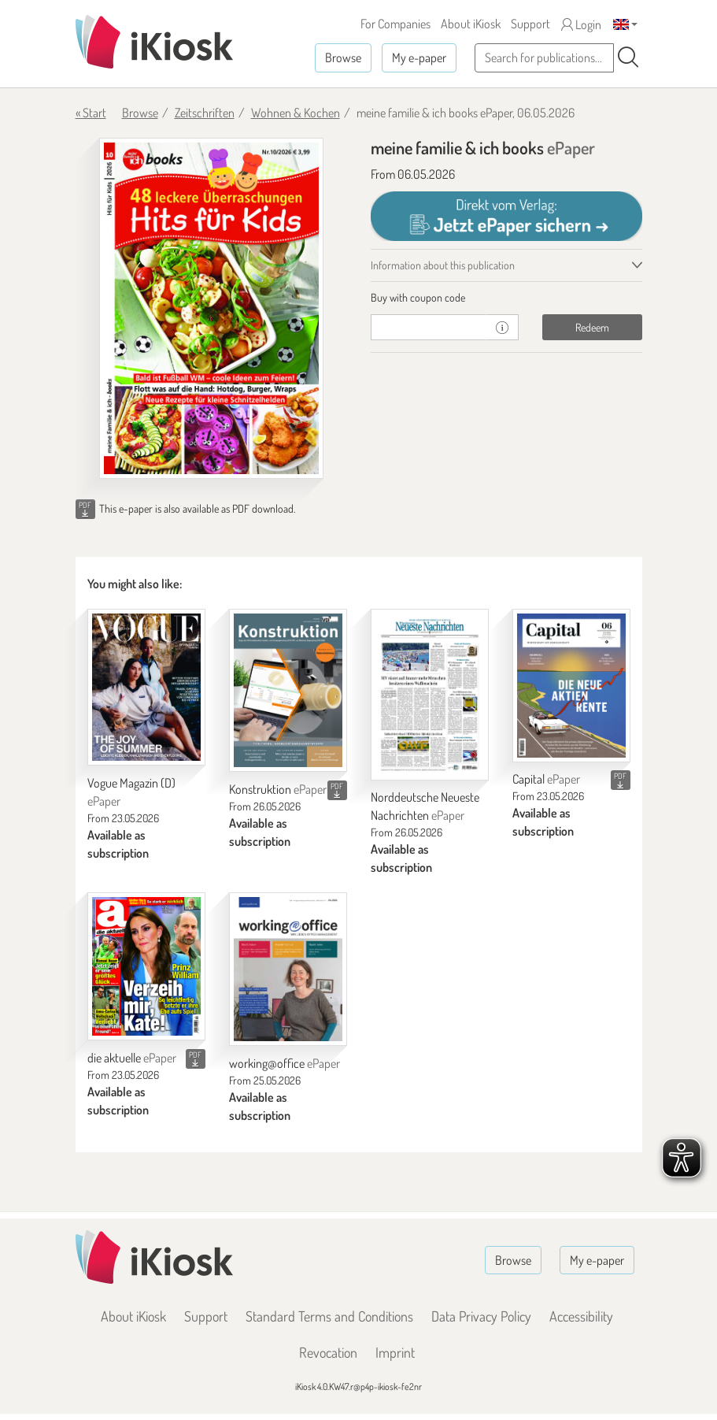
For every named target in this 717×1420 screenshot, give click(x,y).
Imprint (395, 1352)
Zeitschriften (205, 112)
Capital (546, 779)
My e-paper (419, 57)
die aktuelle (131, 1058)
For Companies (395, 24)
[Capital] (571, 685)
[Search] (628, 57)
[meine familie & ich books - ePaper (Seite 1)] (211, 308)
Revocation (328, 1352)
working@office (284, 1063)
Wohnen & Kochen (295, 112)
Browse (343, 57)
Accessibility (581, 1316)
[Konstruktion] (288, 690)
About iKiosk (471, 24)
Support (530, 24)
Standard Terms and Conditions (329, 1316)
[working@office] (288, 969)
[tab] (506, 297)
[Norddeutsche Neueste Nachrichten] (430, 694)
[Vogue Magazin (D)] (146, 687)
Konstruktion (278, 789)
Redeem (592, 327)
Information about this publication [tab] (443, 265)
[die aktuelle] (146, 966)
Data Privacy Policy (481, 1316)
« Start (91, 112)
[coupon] (429, 327)
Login (581, 24)
